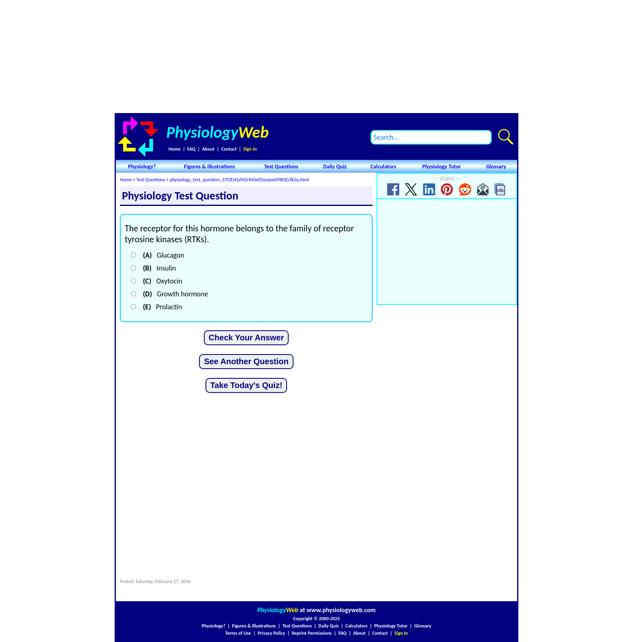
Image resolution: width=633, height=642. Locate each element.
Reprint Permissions (312, 633)
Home (174, 149)
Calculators (383, 166)
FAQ (191, 149)
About (208, 149)
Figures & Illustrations (209, 166)
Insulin (159, 268)
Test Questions (281, 166)
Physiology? (142, 166)
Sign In (250, 149)
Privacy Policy (271, 633)
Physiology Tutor (441, 166)
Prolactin (162, 306)
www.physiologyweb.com (340, 610)
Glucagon (163, 255)
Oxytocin (162, 281)
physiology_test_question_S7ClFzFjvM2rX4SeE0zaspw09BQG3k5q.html (239, 180)
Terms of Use (238, 633)
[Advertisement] (316, 56)
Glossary (496, 166)
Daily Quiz (335, 166)
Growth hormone (175, 294)
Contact (229, 149)
